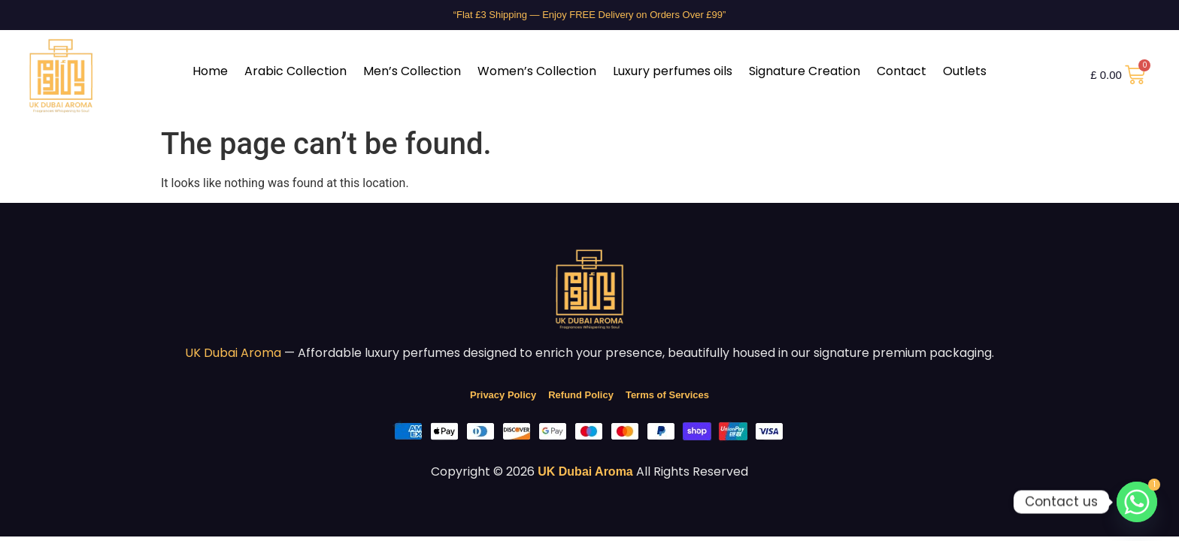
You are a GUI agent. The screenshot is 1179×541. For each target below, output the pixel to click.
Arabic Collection (295, 71)
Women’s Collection (536, 71)
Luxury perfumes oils (672, 71)
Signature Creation (804, 71)
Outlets (965, 71)
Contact (901, 71)
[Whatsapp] (1137, 502)
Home (210, 71)
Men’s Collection (412, 71)
